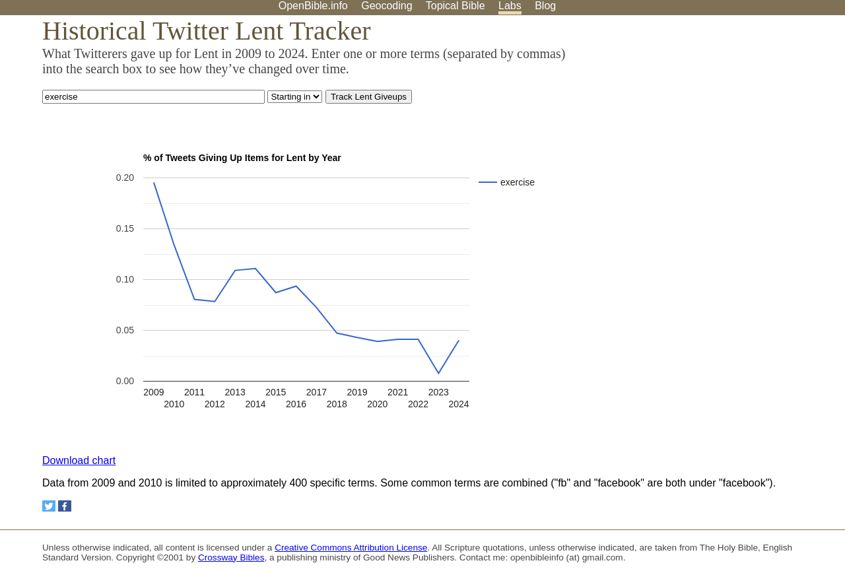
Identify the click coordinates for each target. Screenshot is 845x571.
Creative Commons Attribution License (351, 548)
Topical (455, 5)
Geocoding (386, 5)
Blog (545, 5)
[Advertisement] (711, 118)
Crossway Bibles (231, 557)
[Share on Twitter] (48, 506)
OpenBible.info (313, 5)
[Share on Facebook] (64, 506)
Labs (510, 5)
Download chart (79, 460)
